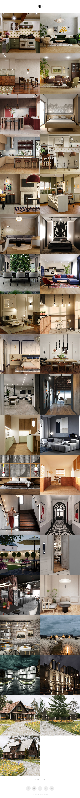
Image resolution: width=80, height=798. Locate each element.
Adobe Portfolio (43, 794)
